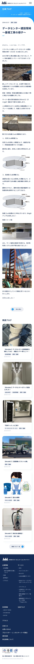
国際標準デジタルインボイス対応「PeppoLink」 (25, 601)
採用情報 (5, 609)
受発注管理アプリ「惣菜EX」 (25, 596)
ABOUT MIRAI (7, 611)
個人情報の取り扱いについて (21, 658)
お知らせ (5, 627)
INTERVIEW (6, 614)
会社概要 (5, 569)
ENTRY (5, 617)
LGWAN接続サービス (24, 578)
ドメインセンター (24, 572)
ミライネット (22, 588)
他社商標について (8, 641)
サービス (20, 567)
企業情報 (5, 567)
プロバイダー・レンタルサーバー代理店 (14, 634)
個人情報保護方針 (7, 658)
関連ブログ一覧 (15, 548)
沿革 (4, 577)
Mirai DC (21, 575)
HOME (21, 13)
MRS (20, 569)
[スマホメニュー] (30, 3)
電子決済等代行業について (9, 573)
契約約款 (5, 638)
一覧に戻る (18, 309)
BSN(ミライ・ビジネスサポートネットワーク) (25, 583)
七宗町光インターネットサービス (25, 592)
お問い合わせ (6, 631)
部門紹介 (5, 579)
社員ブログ (27, 13)
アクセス (5, 582)
